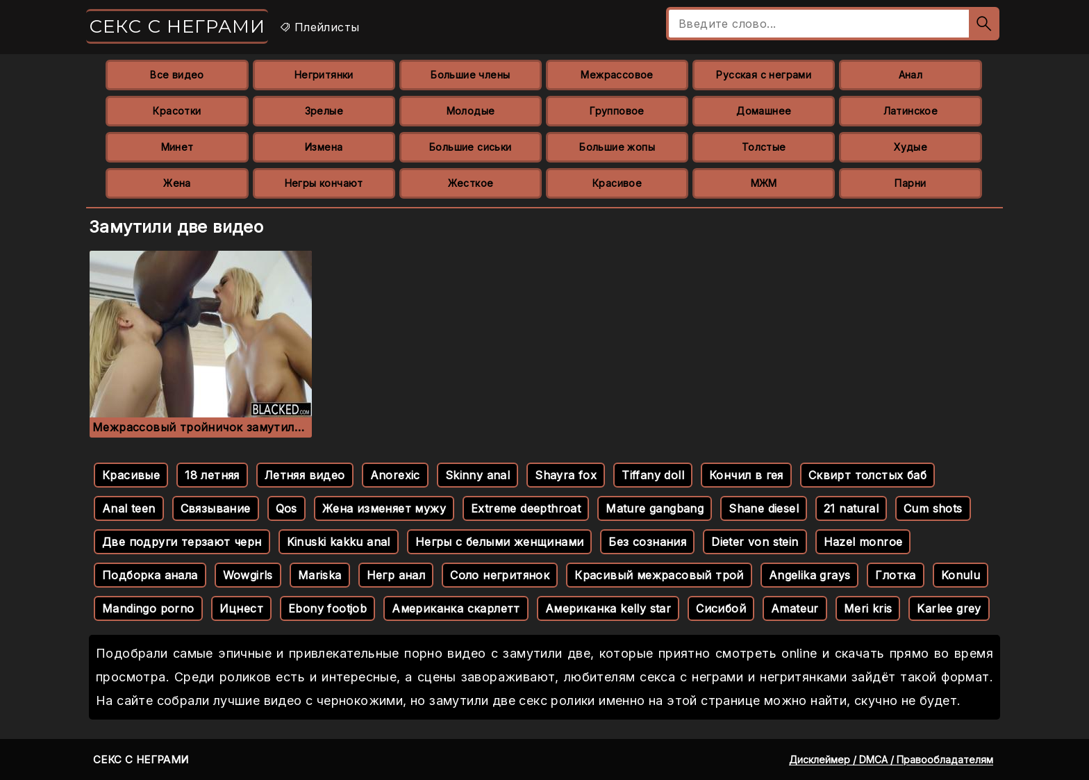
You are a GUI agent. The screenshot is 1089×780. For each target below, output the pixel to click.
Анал (911, 75)
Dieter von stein (754, 542)
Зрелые (324, 111)
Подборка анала (150, 575)
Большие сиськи (470, 147)
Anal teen (129, 508)
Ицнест (241, 608)
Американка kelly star (608, 608)
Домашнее (763, 111)
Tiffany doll (653, 475)
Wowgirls (248, 575)
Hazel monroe (863, 542)
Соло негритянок (499, 575)
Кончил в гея (746, 475)
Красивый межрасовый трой (659, 575)
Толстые (764, 147)
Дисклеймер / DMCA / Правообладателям (891, 759)
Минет (177, 147)
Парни (910, 183)
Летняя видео (305, 475)
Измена (323, 147)
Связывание (216, 508)
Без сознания (647, 542)
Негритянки (324, 75)
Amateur (795, 608)
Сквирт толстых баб (867, 475)
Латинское (910, 111)
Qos (286, 508)
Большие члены (470, 75)
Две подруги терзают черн (182, 542)
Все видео (177, 75)
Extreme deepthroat (526, 508)
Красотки (177, 111)
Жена (177, 183)
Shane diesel (764, 508)
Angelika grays (810, 575)
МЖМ (764, 183)
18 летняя (212, 475)
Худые (910, 147)
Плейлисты (319, 27)
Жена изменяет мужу (384, 508)
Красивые (131, 475)
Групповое (617, 111)
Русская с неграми (763, 75)
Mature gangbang (655, 508)
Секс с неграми (177, 26)
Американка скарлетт (456, 608)
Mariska (320, 575)
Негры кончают (324, 183)
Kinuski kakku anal (338, 542)
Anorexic (395, 475)
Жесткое (471, 183)
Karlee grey (949, 608)
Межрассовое (617, 75)
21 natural (851, 508)
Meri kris (868, 608)
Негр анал (396, 575)
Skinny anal (477, 475)
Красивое (617, 183)
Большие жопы (617, 147)
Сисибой (721, 608)
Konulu (960, 575)
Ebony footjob (327, 608)
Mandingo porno (148, 608)
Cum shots (933, 508)
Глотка (895, 575)
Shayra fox (566, 475)
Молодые (471, 111)
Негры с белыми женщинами (499, 542)
